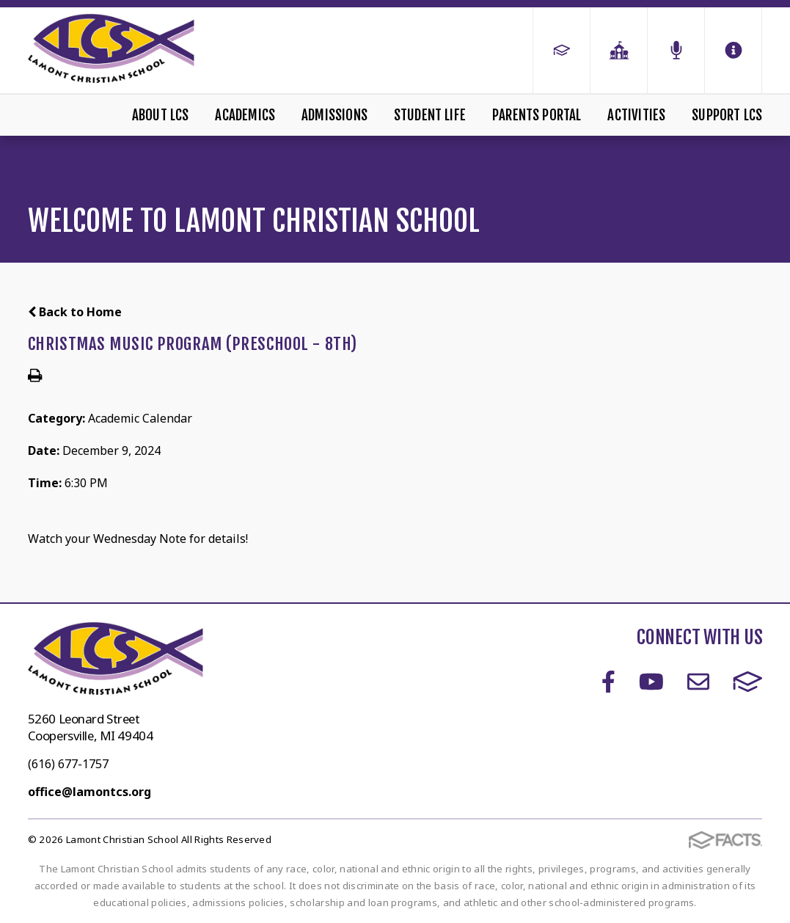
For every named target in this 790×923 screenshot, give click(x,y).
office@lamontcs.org (89, 792)
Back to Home (75, 312)
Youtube (651, 682)
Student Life (430, 115)
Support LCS (727, 115)
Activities (636, 115)
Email (698, 682)
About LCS (160, 115)
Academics (245, 115)
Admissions (334, 115)
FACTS (748, 682)
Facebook (608, 682)
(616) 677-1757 (68, 764)
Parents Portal (537, 115)
